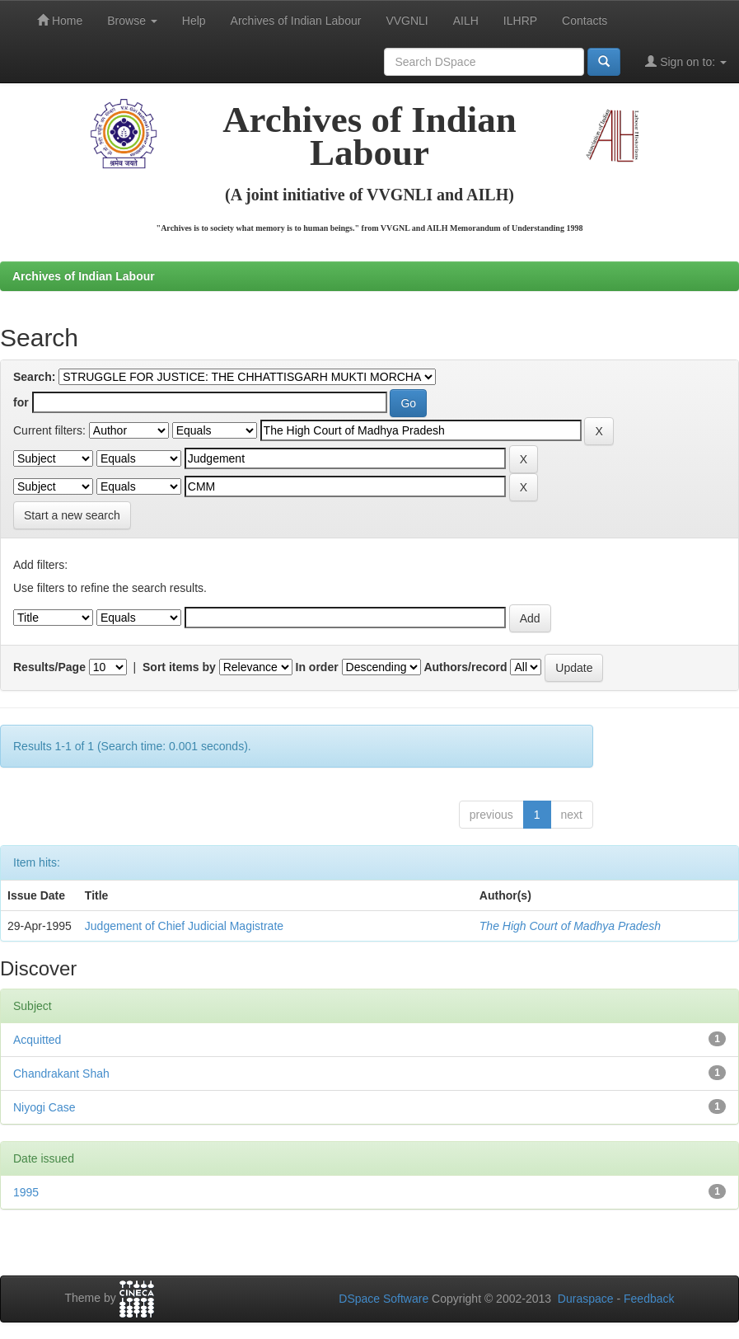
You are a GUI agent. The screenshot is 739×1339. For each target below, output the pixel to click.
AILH (466, 20)
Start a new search (72, 515)
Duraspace (586, 1298)
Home (59, 20)
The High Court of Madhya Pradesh (570, 926)
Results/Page (49, 667)
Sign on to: (686, 61)
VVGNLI (407, 20)
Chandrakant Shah (61, 1073)
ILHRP (520, 20)
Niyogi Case (44, 1107)
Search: (34, 376)
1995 (26, 1192)
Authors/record (465, 667)
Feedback (649, 1298)
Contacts (584, 20)
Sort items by (179, 667)
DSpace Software (383, 1298)
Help (194, 20)
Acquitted (37, 1039)
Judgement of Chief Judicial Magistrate (184, 926)
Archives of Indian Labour (296, 20)
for (21, 402)
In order (317, 667)
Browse (132, 20)
